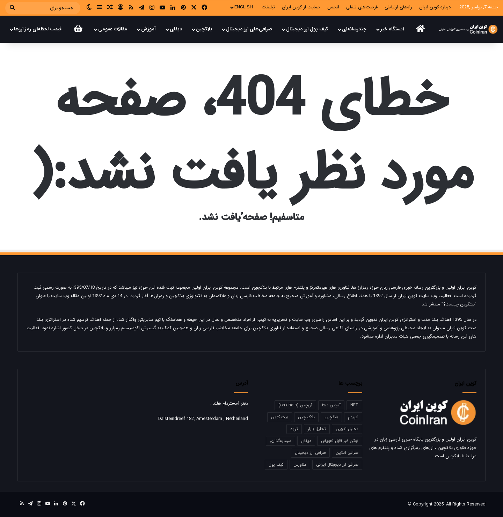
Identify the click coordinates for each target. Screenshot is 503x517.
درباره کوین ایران (435, 7)
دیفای (176, 29)
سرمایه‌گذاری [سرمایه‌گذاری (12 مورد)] (280, 440)
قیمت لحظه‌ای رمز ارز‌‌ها (37, 29)
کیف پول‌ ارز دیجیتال (307, 29)
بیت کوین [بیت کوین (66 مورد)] (279, 417)
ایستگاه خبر (392, 29)
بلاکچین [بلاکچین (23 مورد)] (331, 417)
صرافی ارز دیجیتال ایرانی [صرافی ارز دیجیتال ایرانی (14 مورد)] (337, 464)
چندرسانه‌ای (354, 29)
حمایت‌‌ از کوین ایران (301, 7)
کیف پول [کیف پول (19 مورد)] (276, 464)
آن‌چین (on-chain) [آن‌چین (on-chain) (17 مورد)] (295, 405)
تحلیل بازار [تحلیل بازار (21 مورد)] (317, 429)
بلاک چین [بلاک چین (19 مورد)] (306, 417)
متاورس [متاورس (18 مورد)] (299, 464)
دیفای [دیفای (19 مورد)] (306, 440)
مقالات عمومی (112, 29)
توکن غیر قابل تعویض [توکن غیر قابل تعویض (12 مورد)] (339, 440)
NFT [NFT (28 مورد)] (354, 405)
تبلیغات (268, 7)
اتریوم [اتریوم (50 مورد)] (353, 417)
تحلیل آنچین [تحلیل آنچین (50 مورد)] (347, 429)
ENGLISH (243, 7)
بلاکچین (204, 29)
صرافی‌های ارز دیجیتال (249, 29)
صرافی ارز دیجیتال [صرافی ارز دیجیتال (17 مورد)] (310, 452)
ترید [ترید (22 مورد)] (294, 429)
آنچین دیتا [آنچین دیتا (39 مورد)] (331, 405)
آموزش (148, 29)
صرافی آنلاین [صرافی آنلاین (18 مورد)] (347, 452)
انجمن (333, 7)
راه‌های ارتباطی (398, 7)
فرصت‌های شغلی (362, 7)
